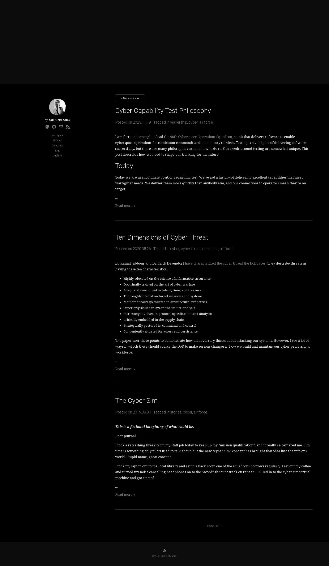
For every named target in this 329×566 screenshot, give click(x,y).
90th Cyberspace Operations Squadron (201, 136)
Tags (57, 150)
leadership (178, 122)
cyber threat (191, 248)
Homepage (57, 135)
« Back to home (130, 98)
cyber (193, 122)
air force (206, 122)
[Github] (54, 127)
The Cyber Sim (136, 400)
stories (175, 412)
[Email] (61, 127)
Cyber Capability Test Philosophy (163, 111)
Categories (57, 145)
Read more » (125, 205)
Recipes (57, 140)
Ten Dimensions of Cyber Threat (161, 237)
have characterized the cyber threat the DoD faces (225, 263)
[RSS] (68, 127)
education (210, 248)
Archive (58, 155)
